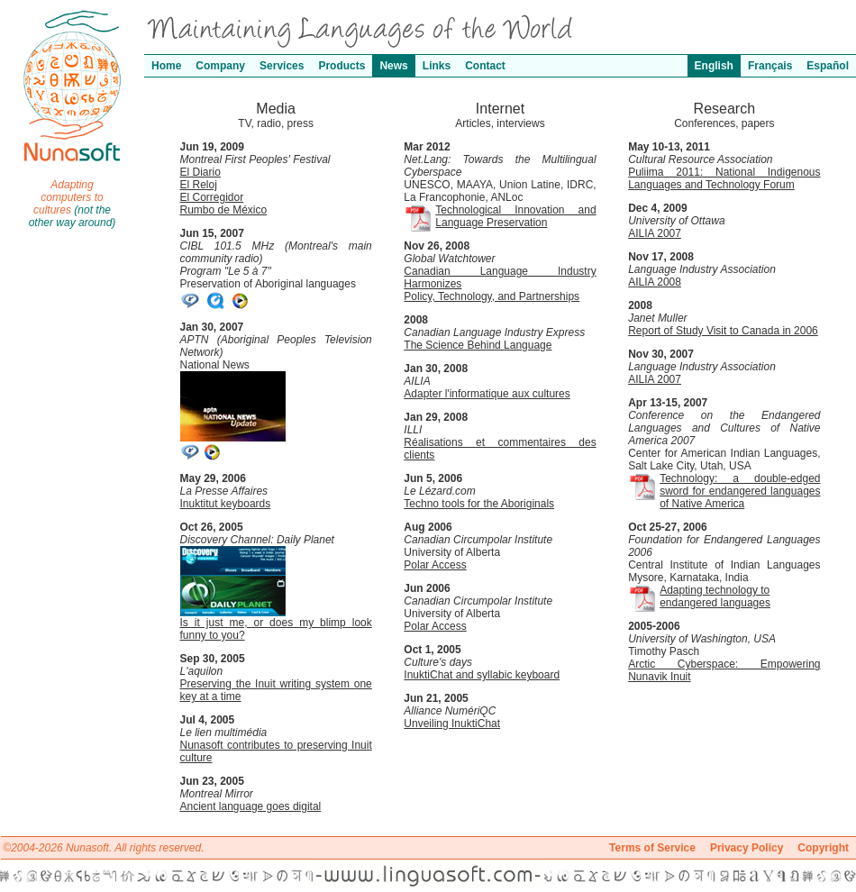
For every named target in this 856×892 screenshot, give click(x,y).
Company (220, 65)
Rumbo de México (224, 210)
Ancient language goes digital (251, 806)
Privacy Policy (746, 848)
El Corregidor (212, 197)
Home (166, 65)
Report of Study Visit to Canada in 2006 (723, 330)
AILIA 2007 (654, 233)
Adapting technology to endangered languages (715, 596)
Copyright (823, 848)
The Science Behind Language (477, 345)
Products (341, 65)
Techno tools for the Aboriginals (479, 503)
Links (437, 65)
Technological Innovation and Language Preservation (515, 216)
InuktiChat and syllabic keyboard (482, 675)
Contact (485, 65)
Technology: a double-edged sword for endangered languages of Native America (740, 491)
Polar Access (435, 565)
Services (282, 65)
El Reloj (198, 184)
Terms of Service (652, 848)
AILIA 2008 (654, 282)
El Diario (200, 172)
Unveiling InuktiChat (452, 723)
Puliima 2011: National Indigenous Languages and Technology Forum (724, 178)
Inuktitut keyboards (225, 503)
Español (827, 65)
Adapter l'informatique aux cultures (486, 393)
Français (770, 65)
